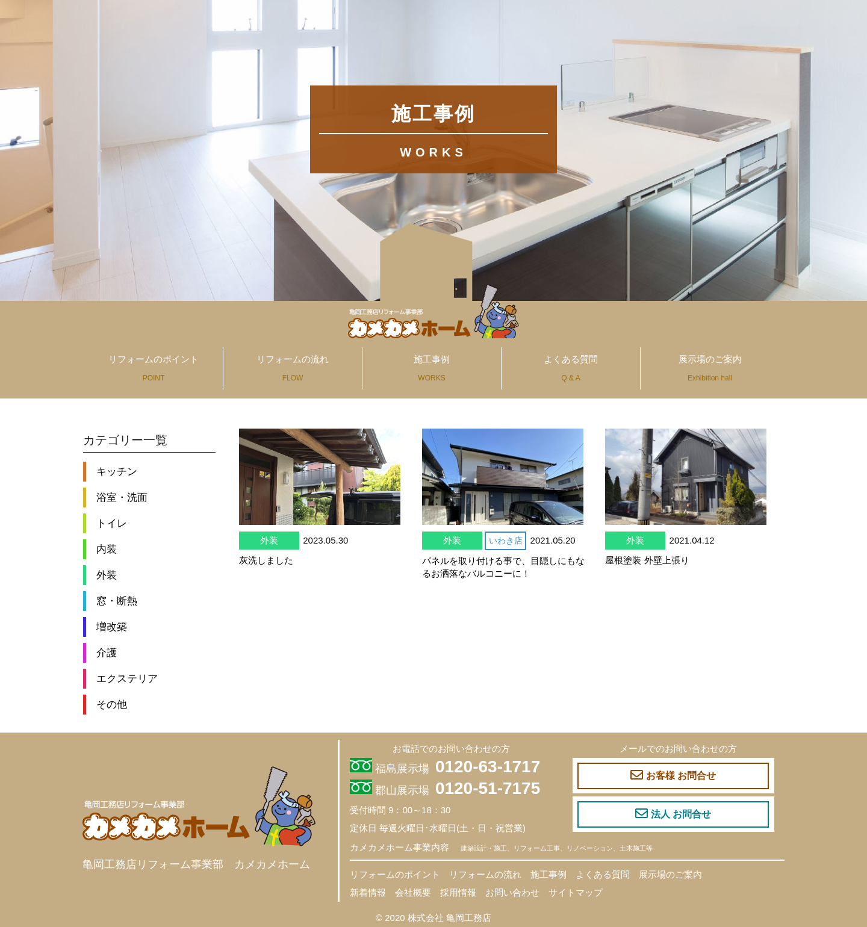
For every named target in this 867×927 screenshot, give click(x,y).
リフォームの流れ (292, 368)
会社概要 (413, 892)
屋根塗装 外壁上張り (647, 560)
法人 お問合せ (673, 813)
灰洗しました (266, 560)
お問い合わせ (512, 892)
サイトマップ (575, 892)
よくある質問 (571, 368)
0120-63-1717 (487, 766)
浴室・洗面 (122, 497)
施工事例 (432, 368)
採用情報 (458, 892)
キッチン (116, 471)
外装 (106, 574)
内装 (106, 549)
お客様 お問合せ (673, 775)
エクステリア (127, 678)
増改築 (111, 626)
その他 (111, 704)
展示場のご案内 (710, 368)
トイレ (111, 523)
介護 (106, 652)
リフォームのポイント (153, 368)
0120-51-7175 (487, 788)
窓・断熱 (116, 600)
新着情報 (368, 892)
